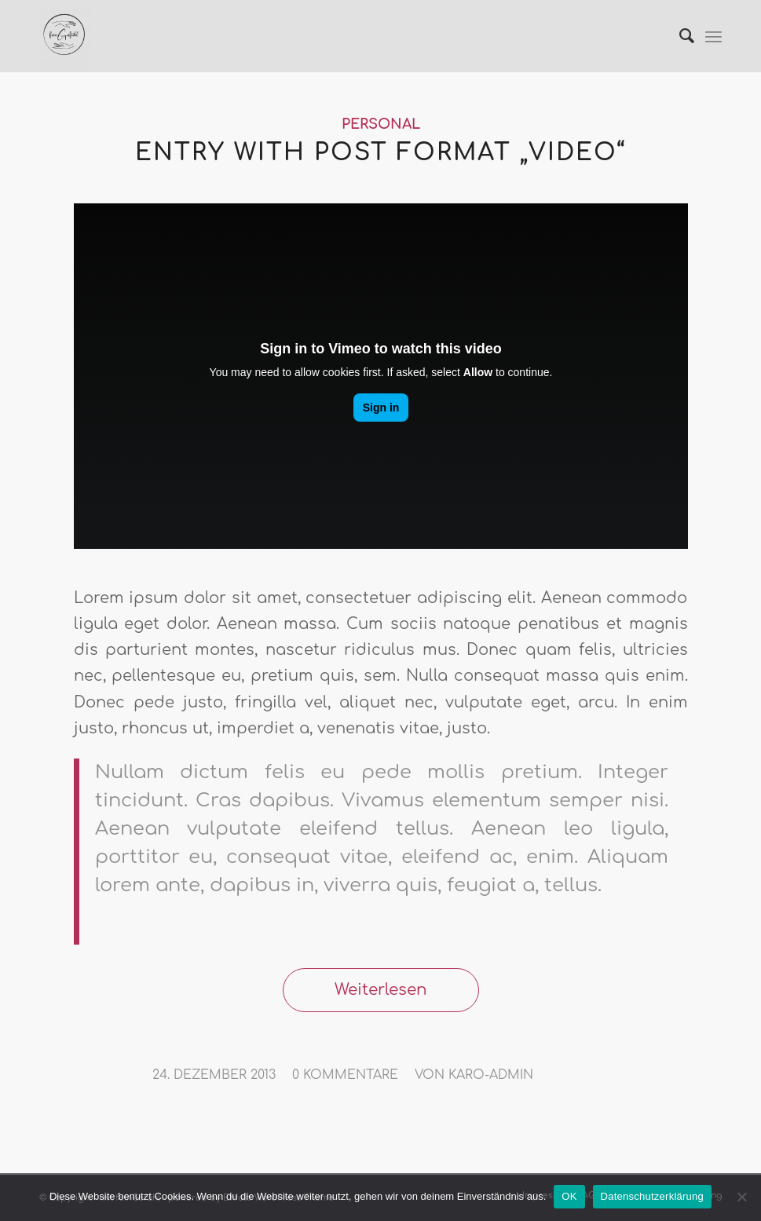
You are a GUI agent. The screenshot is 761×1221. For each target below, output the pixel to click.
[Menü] (713, 36)
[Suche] (679, 36)
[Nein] (741, 1197)
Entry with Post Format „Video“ (380, 153)
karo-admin (490, 1075)
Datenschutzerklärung (652, 1196)
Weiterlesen (381, 990)
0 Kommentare (345, 1075)
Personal (381, 124)
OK (569, 1196)
